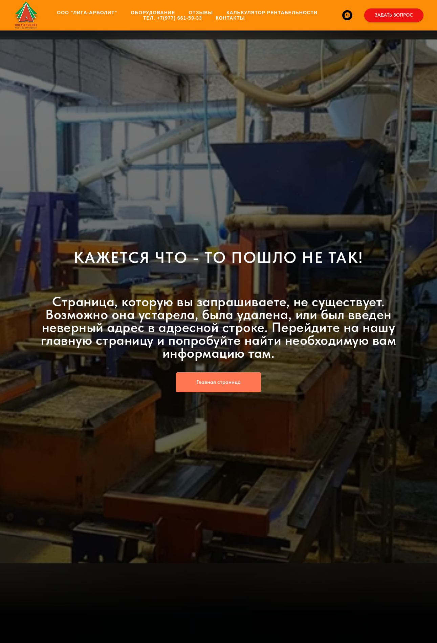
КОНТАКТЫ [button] (230, 18)
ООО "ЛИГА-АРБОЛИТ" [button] (87, 12)
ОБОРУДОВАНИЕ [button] (153, 12)
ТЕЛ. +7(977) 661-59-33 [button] (172, 18)
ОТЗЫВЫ (201, 12)
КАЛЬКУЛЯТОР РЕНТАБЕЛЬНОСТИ (272, 12)
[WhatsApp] (347, 15)
